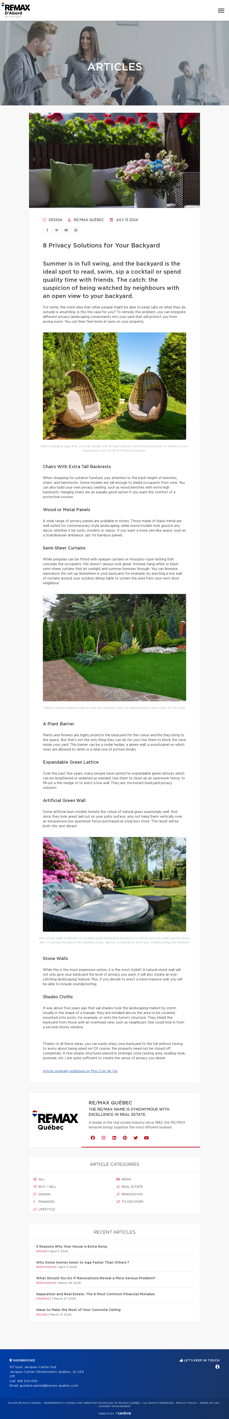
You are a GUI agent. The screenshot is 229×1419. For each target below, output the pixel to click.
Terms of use (209, 1403)
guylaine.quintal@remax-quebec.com (49, 1385)
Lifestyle (44, 1209)
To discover (129, 1201)
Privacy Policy (186, 1403)
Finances (44, 1201)
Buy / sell (44, 1186)
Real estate (129, 1186)
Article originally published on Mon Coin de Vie (80, 1071)
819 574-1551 (27, 1381)
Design (52, 220)
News (123, 1179)
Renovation (129, 1194)
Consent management (114, 1406)
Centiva (123, 1413)
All (39, 1179)
